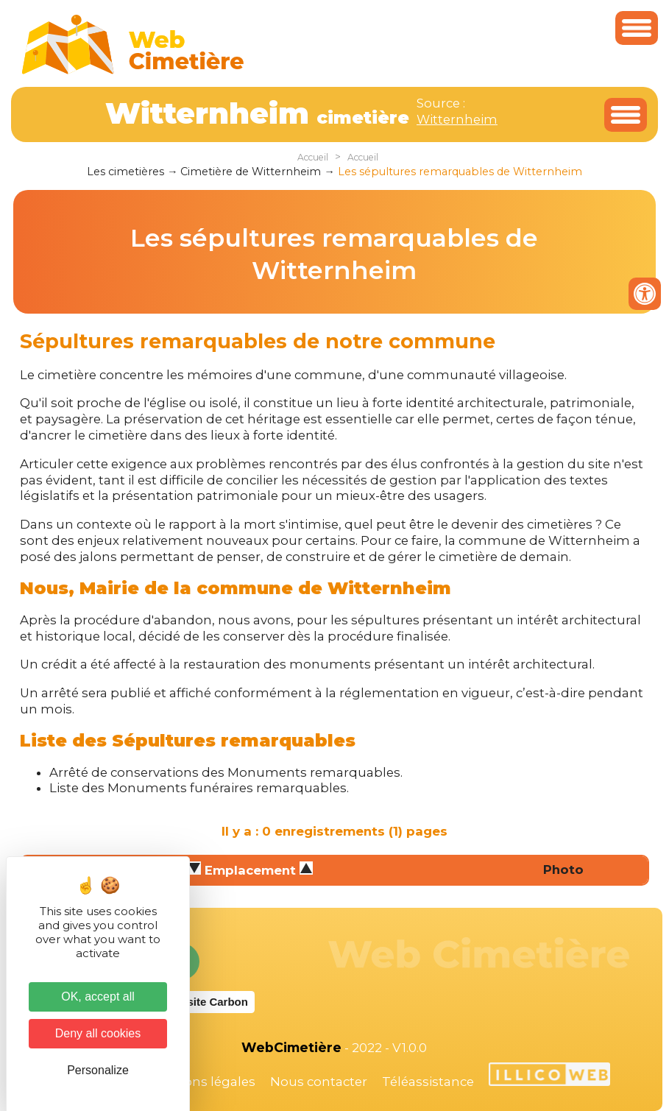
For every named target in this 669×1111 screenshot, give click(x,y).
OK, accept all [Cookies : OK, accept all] (98, 996)
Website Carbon (206, 1001)
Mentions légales (201, 1081)
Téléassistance (428, 1081)
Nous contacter (318, 1081)
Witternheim (457, 119)
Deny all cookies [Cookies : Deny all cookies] (98, 1033)
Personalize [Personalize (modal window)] (98, 1070)
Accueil (312, 157)
